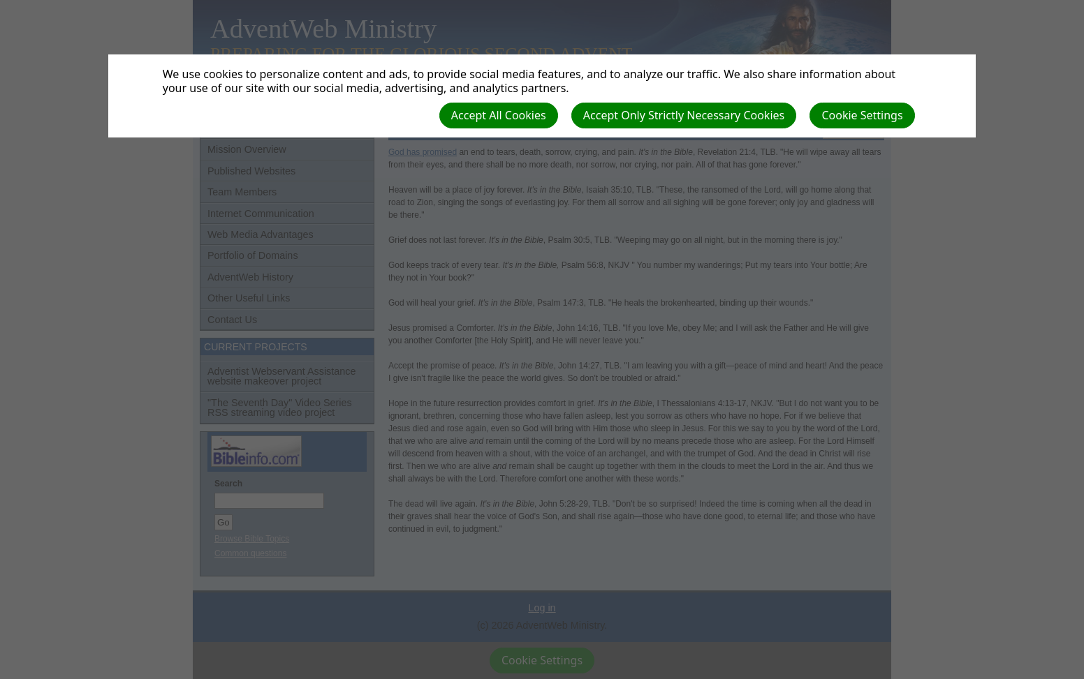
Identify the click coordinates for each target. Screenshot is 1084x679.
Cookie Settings (861, 115)
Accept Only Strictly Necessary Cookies (683, 115)
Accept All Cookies (498, 115)
